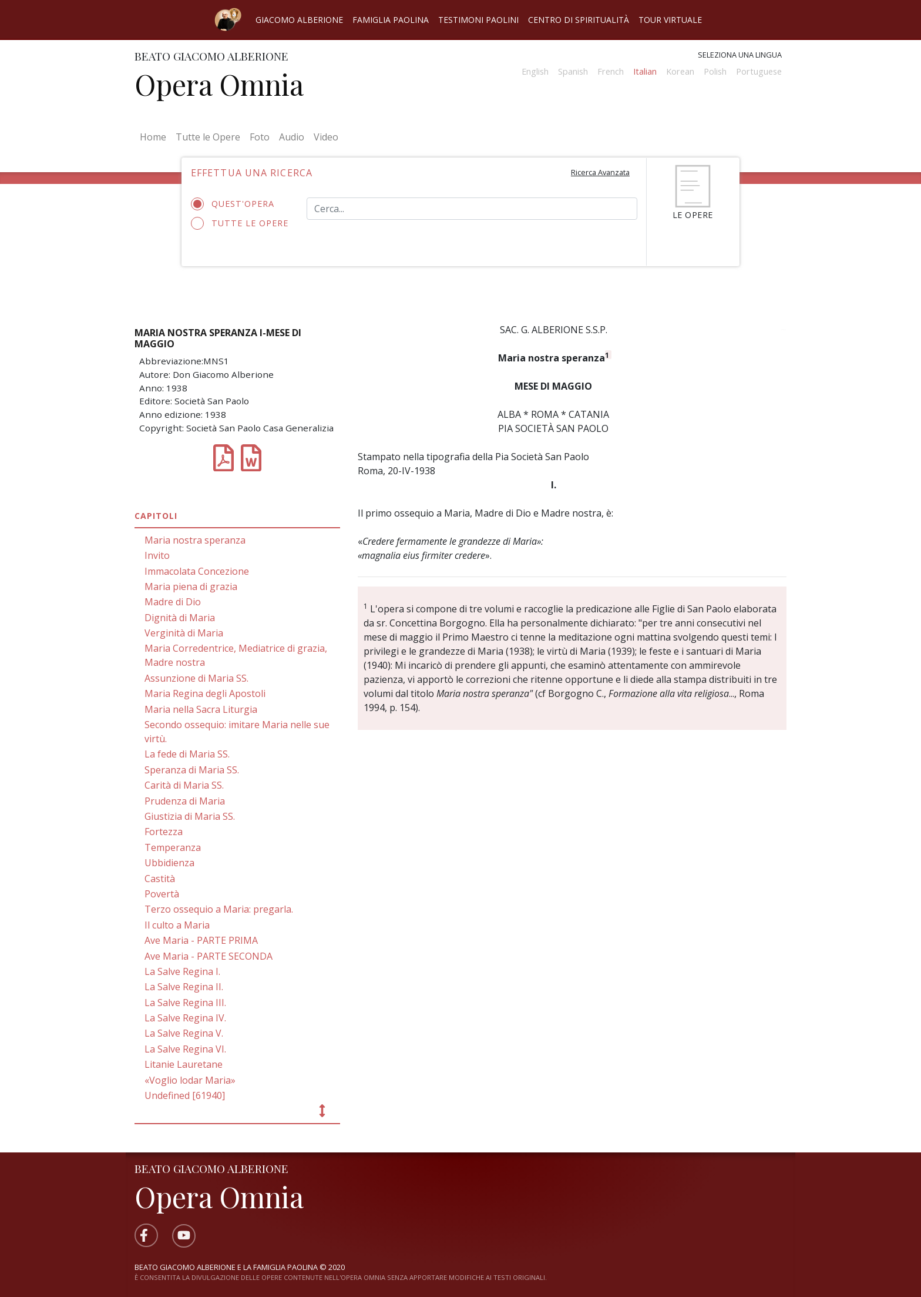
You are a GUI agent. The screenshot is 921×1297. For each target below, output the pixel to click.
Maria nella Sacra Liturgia (200, 709)
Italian (645, 71)
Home (155, 136)
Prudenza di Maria (184, 801)
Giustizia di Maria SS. (189, 816)
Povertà (161, 893)
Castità (159, 878)
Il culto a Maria (177, 925)
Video (326, 136)
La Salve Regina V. (183, 1033)
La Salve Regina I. (182, 971)
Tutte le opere (240, 223)
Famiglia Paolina (390, 19)
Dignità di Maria (179, 617)
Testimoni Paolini (478, 19)
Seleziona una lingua (740, 54)
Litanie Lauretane (183, 1064)
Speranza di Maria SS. (191, 769)
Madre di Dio (172, 601)
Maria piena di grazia (190, 586)
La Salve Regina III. (185, 1002)
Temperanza (172, 847)
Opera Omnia (219, 84)
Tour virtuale (670, 19)
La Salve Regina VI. (185, 1049)
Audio (291, 136)
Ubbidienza (169, 862)
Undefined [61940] (184, 1095)
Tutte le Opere (208, 136)
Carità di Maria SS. (184, 785)
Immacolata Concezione (196, 571)
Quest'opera (236, 203)
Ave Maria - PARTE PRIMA (201, 940)
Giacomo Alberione (299, 19)
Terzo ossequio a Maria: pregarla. (218, 909)
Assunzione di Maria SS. (196, 678)
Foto (260, 136)
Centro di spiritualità (578, 19)
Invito (157, 555)
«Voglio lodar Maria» (190, 1080)
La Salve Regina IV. (185, 1017)
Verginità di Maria (183, 632)
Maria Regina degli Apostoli (204, 693)
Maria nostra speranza (195, 540)
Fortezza (163, 831)
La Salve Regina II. (183, 986)
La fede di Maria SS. (187, 754)
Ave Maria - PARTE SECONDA (208, 956)
